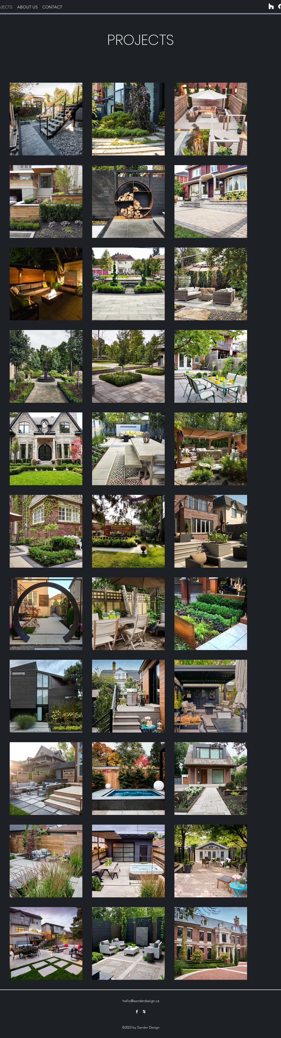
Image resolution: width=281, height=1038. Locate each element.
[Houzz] (271, 6)
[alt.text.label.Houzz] (144, 1011)
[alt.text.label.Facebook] (136, 1011)
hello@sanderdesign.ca (141, 1000)
